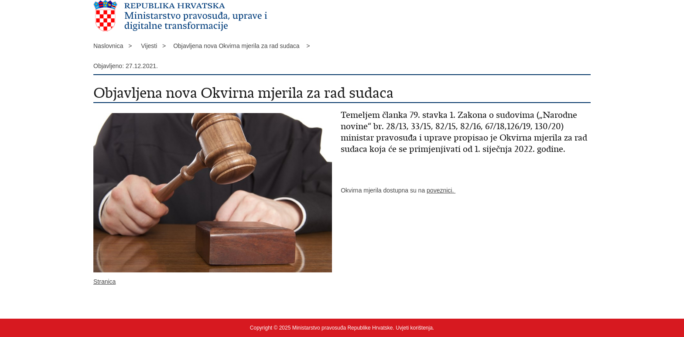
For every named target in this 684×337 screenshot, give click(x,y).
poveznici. (441, 190)
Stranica (104, 281)
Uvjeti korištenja (414, 328)
